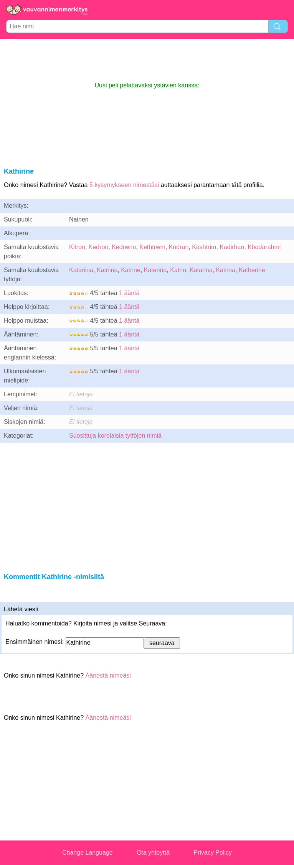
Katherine (252, 270)
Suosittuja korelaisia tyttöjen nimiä (115, 435)
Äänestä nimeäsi (108, 675)
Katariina (81, 270)
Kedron (99, 247)
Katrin (178, 270)
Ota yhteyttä (153, 852)
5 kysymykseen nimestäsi (124, 185)
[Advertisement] (147, 60)
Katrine (130, 270)
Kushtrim (204, 247)
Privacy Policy (212, 852)
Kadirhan (232, 247)
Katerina (155, 270)
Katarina (201, 270)
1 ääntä (129, 293)
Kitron (77, 247)
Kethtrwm (152, 247)
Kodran (179, 247)
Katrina (225, 270)
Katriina (107, 270)
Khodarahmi (264, 247)
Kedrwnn (124, 247)
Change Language (87, 852)
